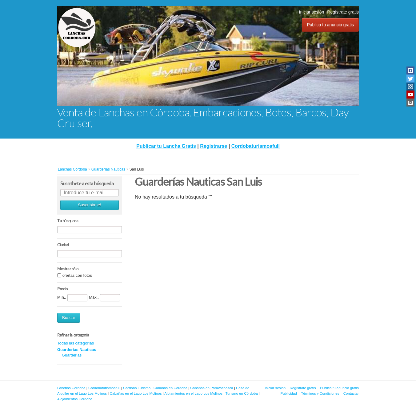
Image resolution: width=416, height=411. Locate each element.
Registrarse (213, 146)
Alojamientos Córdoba (74, 399)
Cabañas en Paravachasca (211, 388)
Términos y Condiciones (320, 393)
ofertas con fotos (77, 275)
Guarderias (72, 355)
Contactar (351, 393)
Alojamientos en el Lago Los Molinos (193, 393)
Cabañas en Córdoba (170, 388)
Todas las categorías (75, 343)
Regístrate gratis (343, 12)
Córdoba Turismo (136, 388)
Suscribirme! (89, 205)
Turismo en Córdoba (241, 393)
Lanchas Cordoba (71, 388)
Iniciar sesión (311, 12)
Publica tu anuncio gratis (330, 24)
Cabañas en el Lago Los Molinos (136, 393)
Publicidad (288, 393)
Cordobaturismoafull (255, 146)
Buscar (68, 317)
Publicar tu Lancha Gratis (166, 146)
